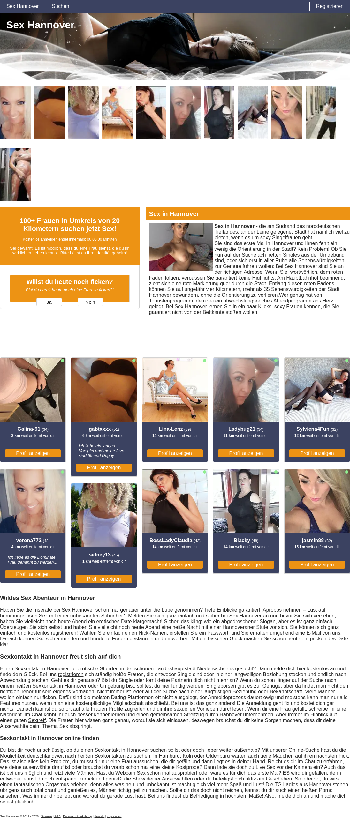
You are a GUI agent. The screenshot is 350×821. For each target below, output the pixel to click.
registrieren (70, 674)
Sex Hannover (22, 6)
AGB (57, 816)
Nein (90, 302)
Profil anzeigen (33, 453)
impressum (114, 816)
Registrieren (330, 6)
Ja (49, 302)
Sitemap (46, 816)
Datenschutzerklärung (77, 816)
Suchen (60, 6)
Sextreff (37, 720)
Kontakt (100, 816)
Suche (312, 750)
